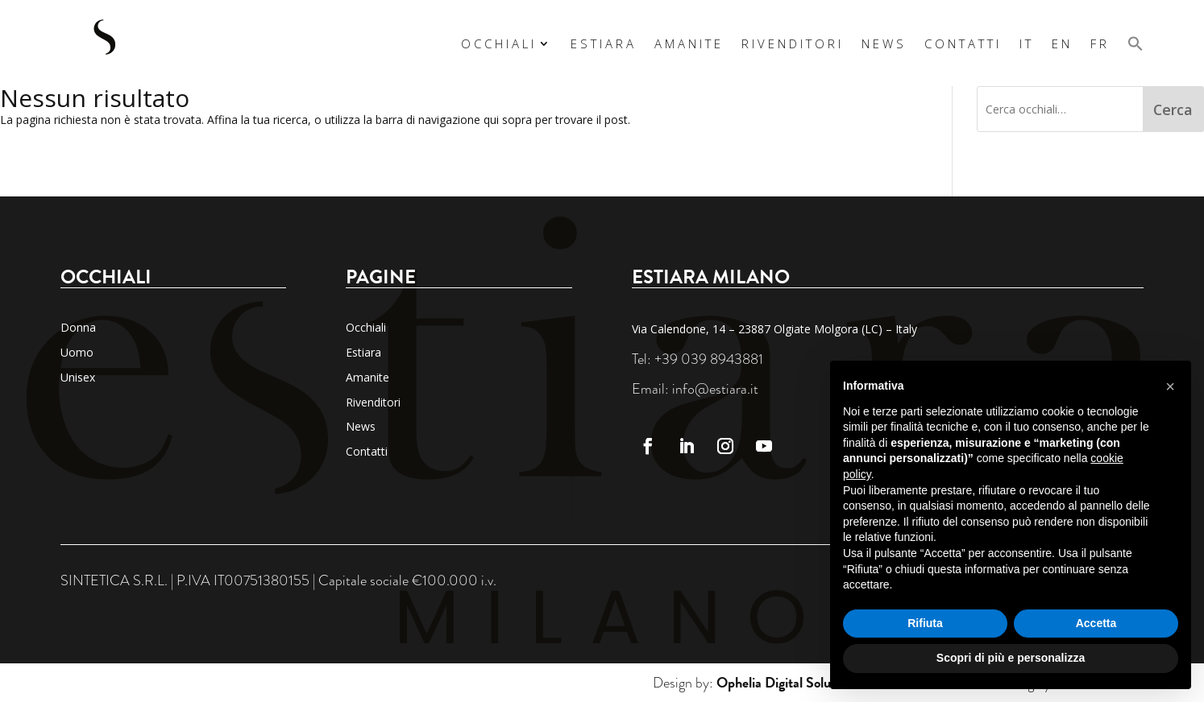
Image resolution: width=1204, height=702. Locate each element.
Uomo (76, 352)
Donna (78, 327)
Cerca (1173, 109)
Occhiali (499, 43)
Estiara (604, 43)
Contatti (963, 43)
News (884, 43)
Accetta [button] (1096, 623)
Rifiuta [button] (925, 623)
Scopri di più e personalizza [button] (1010, 657)
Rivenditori (792, 43)
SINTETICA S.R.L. (114, 580)
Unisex (77, 377)
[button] (1135, 43)
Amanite (689, 43)
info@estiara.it (715, 388)
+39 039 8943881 (708, 359)
